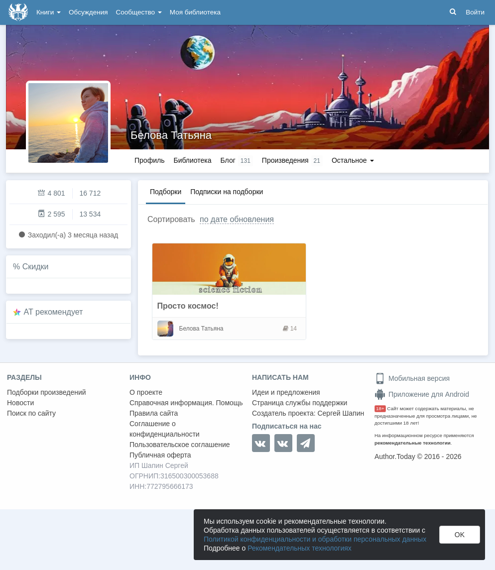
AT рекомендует (53, 312)
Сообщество (139, 12)
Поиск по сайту (31, 413)
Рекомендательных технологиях (300, 548)
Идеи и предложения (286, 392)
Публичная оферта (160, 455)
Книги (48, 12)
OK (460, 535)
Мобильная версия (412, 378)
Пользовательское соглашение (179, 445)
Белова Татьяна (171, 135)
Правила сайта (153, 413)
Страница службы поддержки (299, 403)
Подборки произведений (46, 392)
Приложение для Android (421, 394)
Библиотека (192, 160)
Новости (20, 403)
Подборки (165, 192)
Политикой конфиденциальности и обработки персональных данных (315, 539)
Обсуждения (88, 12)
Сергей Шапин (340, 413)
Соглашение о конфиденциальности (164, 429)
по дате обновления (237, 219)
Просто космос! (188, 306)
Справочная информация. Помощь (186, 403)
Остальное (353, 160)
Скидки (35, 266)
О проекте (145, 392)
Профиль (149, 160)
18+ (380, 408)
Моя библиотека (195, 12)
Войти (475, 12)
